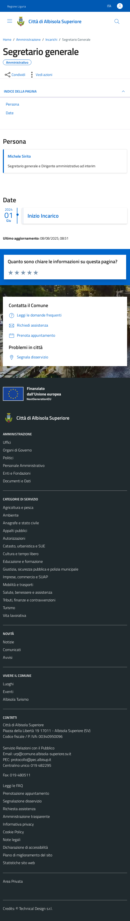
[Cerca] (117, 21)
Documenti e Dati (17, 481)
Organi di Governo (17, 450)
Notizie (8, 642)
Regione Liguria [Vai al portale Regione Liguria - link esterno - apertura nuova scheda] (16, 6)
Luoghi (8, 684)
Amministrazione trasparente (26, 816)
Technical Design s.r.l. (35, 908)
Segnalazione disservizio (22, 801)
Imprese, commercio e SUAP (25, 577)
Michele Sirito (19, 156)
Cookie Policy (13, 832)
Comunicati (12, 649)
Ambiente (11, 515)
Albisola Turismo (16, 699)
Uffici (7, 442)
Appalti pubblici (15, 530)
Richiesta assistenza (19, 809)
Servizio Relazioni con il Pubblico (28, 748)
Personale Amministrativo (23, 465)
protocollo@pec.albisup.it (31, 759)
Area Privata (13, 881)
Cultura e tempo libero (20, 554)
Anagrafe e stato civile (21, 523)
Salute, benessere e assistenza (27, 592)
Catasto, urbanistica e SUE (24, 546)
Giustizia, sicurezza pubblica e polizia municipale (40, 569)
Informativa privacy (18, 824)
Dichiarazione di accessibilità (25, 847)
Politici (8, 458)
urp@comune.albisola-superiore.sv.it (42, 754)
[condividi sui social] (14, 75)
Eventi (8, 691)
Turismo (9, 608)
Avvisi (7, 657)
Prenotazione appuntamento (26, 793)
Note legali (11, 839)
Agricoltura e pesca (18, 507)
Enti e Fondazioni (16, 473)
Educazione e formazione (23, 561)
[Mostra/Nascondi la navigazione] (10, 21)
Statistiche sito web (19, 863)
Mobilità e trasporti (18, 584)
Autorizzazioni (14, 538)
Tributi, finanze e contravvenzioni (29, 600)
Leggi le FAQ (13, 785)
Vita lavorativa (14, 615)
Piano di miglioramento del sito (27, 855)
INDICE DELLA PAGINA (65, 91)
